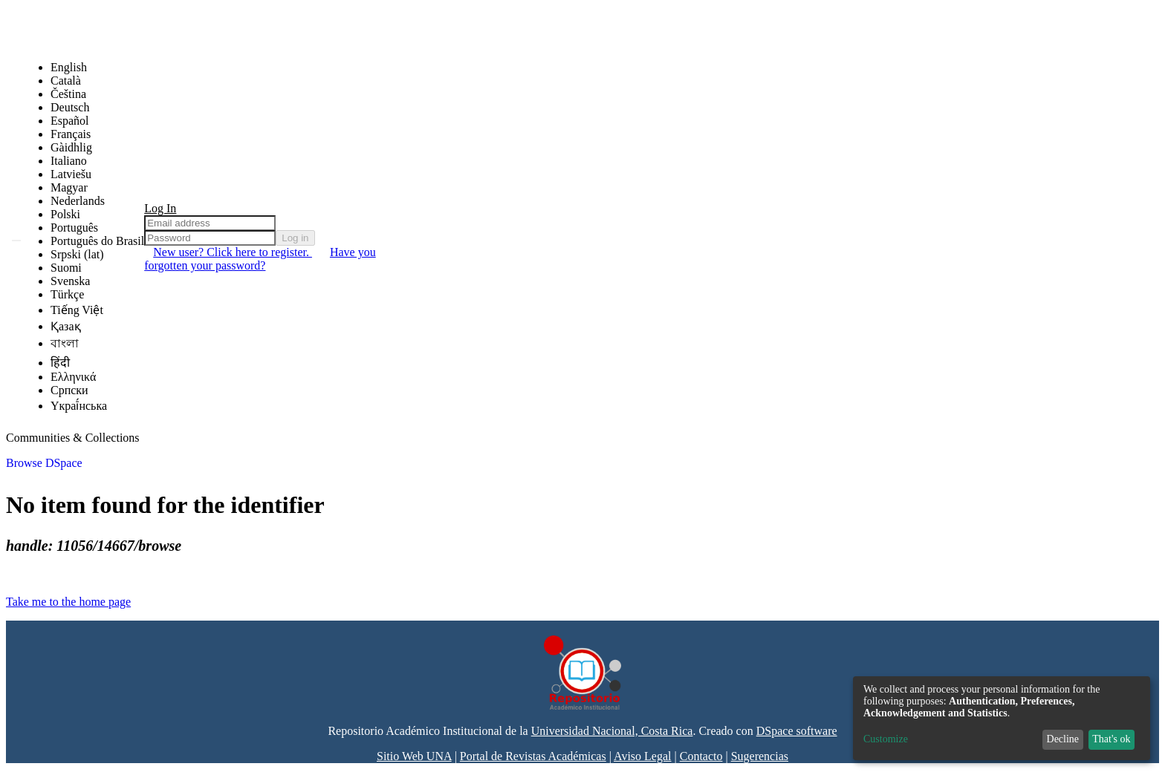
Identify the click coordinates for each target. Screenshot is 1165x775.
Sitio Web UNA (414, 756)
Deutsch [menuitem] (70, 107)
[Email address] (210, 223)
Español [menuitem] (70, 120)
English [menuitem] (69, 67)
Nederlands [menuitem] (78, 200)
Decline (1063, 739)
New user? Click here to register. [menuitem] (232, 252)
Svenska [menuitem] (70, 281)
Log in (295, 237)
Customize (885, 739)
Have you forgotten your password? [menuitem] (259, 259)
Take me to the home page (68, 601)
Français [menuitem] (71, 134)
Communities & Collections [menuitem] (73, 437)
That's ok (1111, 739)
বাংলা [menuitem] (65, 343)
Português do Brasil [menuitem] (97, 241)
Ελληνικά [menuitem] (73, 376)
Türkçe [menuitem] (67, 294)
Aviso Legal (642, 756)
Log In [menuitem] (160, 208)
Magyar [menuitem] (69, 187)
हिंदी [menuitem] (60, 362)
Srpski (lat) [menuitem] (77, 254)
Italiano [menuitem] (69, 160)
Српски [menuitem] (69, 390)
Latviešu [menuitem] (71, 174)
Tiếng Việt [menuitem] (77, 310)
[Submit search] (16, 240)
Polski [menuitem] (65, 214)
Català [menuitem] (66, 80)
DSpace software (796, 731)
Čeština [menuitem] (68, 94)
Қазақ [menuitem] (66, 326)
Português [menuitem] (74, 227)
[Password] (210, 238)
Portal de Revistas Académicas (533, 756)
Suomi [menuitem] (66, 267)
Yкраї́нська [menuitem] (79, 405)
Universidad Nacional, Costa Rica (612, 731)
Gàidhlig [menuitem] (71, 147)
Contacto (701, 756)
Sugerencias (759, 756)
